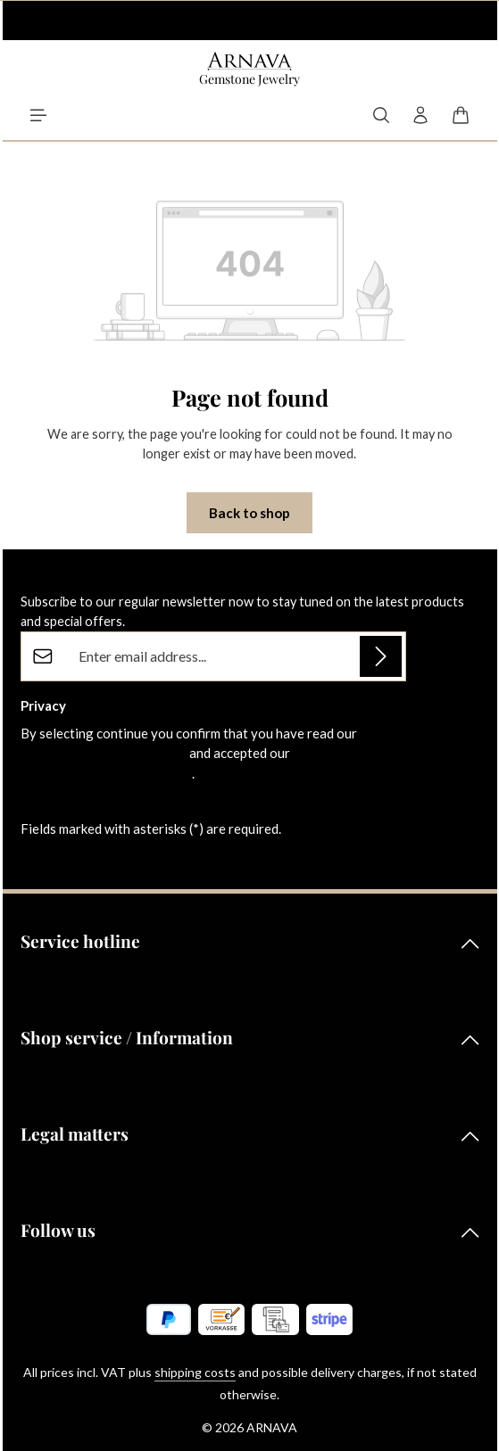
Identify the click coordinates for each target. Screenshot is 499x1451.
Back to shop (249, 513)
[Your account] (420, 115)
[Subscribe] (381, 657)
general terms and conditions (106, 773)
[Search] (381, 115)
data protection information (104, 753)
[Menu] (38, 115)
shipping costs (195, 1372)
